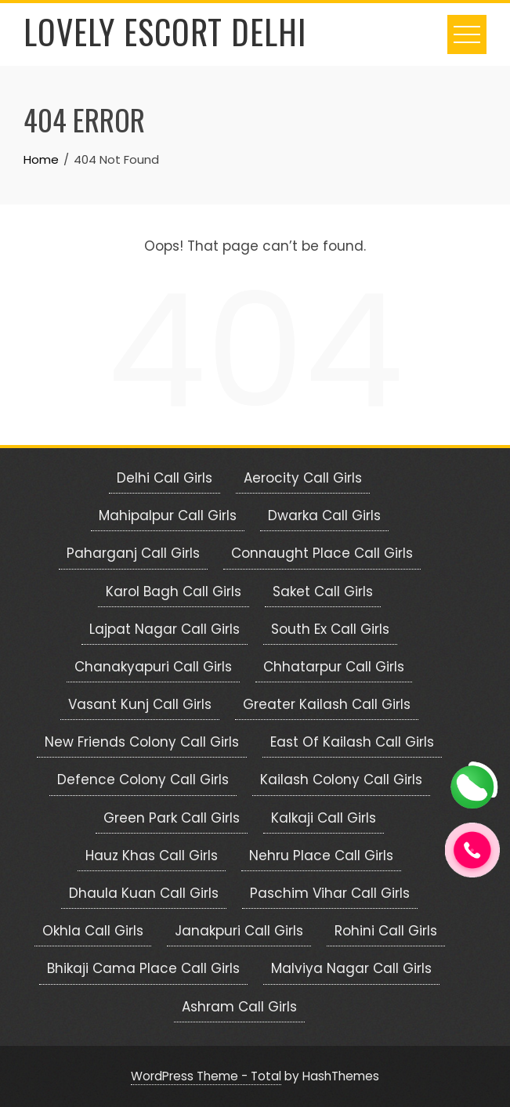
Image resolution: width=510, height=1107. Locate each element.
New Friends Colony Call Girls (142, 742)
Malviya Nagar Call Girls (351, 968)
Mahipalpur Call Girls (168, 515)
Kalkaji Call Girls (323, 818)
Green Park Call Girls (171, 818)
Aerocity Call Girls (303, 477)
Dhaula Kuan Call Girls (144, 893)
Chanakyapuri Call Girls (153, 666)
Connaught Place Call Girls (322, 553)
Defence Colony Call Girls (143, 779)
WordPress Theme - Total (206, 1076)
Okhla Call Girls (92, 930)
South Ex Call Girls (330, 629)
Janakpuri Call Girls (239, 930)
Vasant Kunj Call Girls (140, 704)
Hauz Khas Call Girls (151, 855)
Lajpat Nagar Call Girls (164, 629)
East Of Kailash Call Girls (352, 742)
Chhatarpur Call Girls (333, 666)
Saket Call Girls (323, 591)
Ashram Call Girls (239, 1006)
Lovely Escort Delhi (165, 31)
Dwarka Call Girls (324, 515)
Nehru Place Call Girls (321, 855)
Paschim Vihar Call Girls (330, 893)
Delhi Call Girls (164, 477)
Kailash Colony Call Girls (341, 779)
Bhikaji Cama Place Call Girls (143, 968)
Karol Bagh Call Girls (173, 591)
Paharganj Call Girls (133, 553)
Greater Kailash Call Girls (327, 704)
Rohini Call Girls (386, 930)
